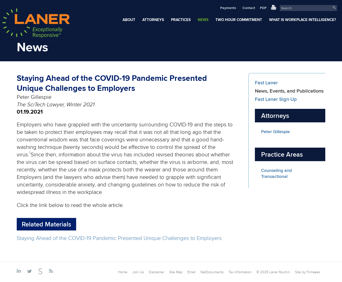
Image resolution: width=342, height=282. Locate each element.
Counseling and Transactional (276, 173)
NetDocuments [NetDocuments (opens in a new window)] (211, 271)
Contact (248, 7)
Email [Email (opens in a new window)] (191, 271)
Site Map (175, 271)
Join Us (138, 271)
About (129, 20)
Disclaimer (156, 271)
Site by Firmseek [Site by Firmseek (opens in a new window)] (307, 271)
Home (122, 271)
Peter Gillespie (275, 131)
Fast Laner (266, 82)
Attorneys (153, 20)
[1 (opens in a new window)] (30, 154)
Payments (228, 7)
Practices (181, 20)
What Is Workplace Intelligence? (302, 20)
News (203, 20)
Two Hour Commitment (238, 20)
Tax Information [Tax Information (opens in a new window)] (240, 271)
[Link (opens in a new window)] (273, 8)
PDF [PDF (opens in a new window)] (263, 7)
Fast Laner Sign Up (276, 99)
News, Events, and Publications (289, 90)
